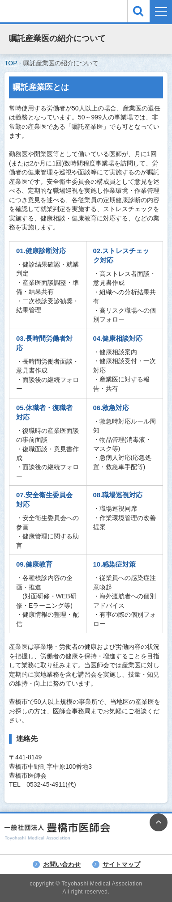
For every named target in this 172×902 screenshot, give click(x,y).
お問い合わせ (62, 864)
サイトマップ (121, 864)
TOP (10, 63)
